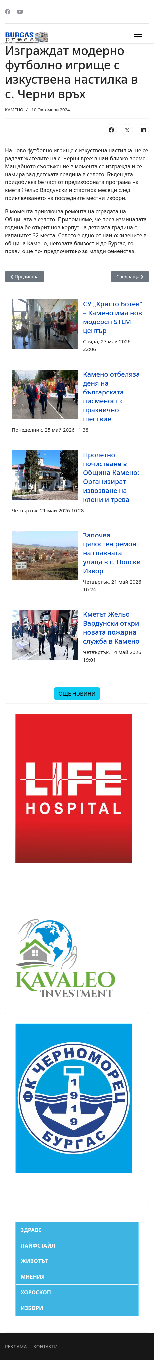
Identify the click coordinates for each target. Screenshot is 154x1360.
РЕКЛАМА (16, 1346)
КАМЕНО (14, 110)
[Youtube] (20, 11)
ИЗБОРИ (32, 1308)
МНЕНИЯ (33, 1276)
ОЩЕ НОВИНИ (76, 693)
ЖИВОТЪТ (34, 1261)
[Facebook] (7, 11)
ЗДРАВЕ (31, 1230)
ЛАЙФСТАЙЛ (38, 1245)
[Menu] (138, 37)
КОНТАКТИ (45, 1346)
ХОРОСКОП (36, 1292)
